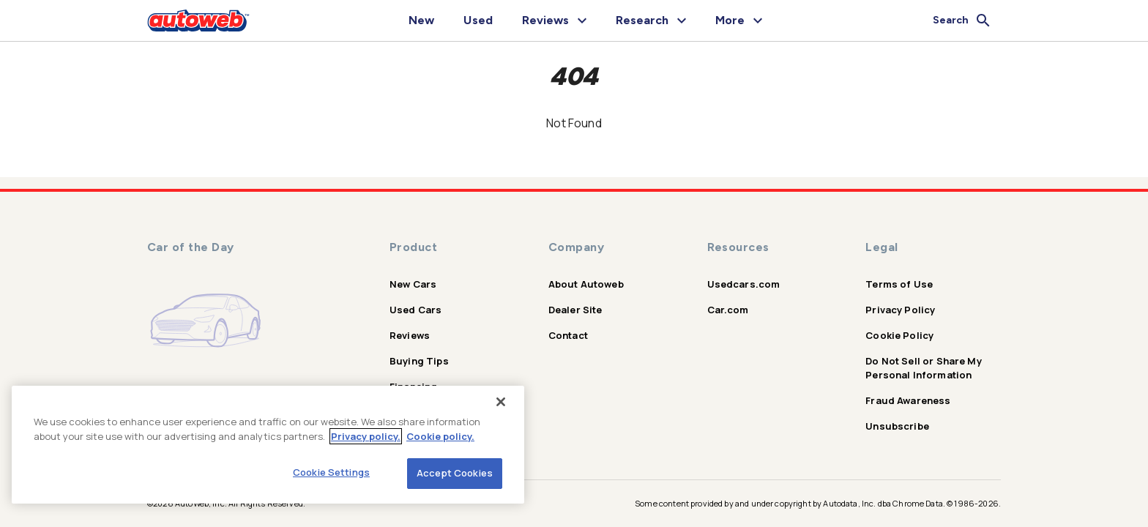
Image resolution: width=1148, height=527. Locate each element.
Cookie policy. (440, 436)
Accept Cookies (455, 472)
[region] (268, 445)
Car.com (728, 309)
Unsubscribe (897, 426)
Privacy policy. (365, 436)
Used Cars (415, 309)
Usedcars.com (743, 284)
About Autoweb (586, 284)
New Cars (413, 284)
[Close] (501, 402)
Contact (568, 335)
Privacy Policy (900, 309)
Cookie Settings (331, 472)
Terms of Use (899, 284)
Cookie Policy (899, 335)
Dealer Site (575, 309)
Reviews (410, 335)
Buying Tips (419, 360)
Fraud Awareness (907, 400)
